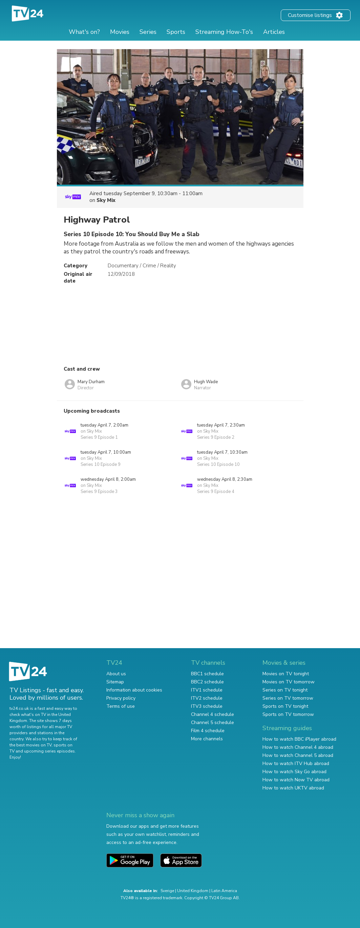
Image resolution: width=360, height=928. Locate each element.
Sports (176, 32)
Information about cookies (134, 690)
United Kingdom (192, 890)
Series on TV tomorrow (287, 698)
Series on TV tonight (285, 690)
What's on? (84, 32)
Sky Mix (106, 200)
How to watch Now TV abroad (296, 780)
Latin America (224, 890)
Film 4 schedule (208, 730)
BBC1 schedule (207, 674)
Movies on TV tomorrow (288, 682)
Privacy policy (120, 698)
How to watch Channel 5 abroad (297, 755)
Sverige (167, 890)
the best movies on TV (30, 745)
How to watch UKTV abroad (293, 788)
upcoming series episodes (49, 751)
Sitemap (115, 682)
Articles (274, 32)
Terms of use (120, 706)
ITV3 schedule (207, 706)
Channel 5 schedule (212, 722)
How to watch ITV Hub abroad (295, 763)
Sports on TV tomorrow (288, 714)
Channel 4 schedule (212, 714)
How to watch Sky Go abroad (294, 771)
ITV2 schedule (207, 698)
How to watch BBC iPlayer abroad (299, 739)
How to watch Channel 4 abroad (297, 747)
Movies (119, 32)
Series (148, 32)
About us (116, 674)
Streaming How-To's (224, 32)
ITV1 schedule (207, 690)
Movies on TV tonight (285, 674)
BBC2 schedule (207, 682)
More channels (207, 739)
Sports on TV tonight (285, 706)
